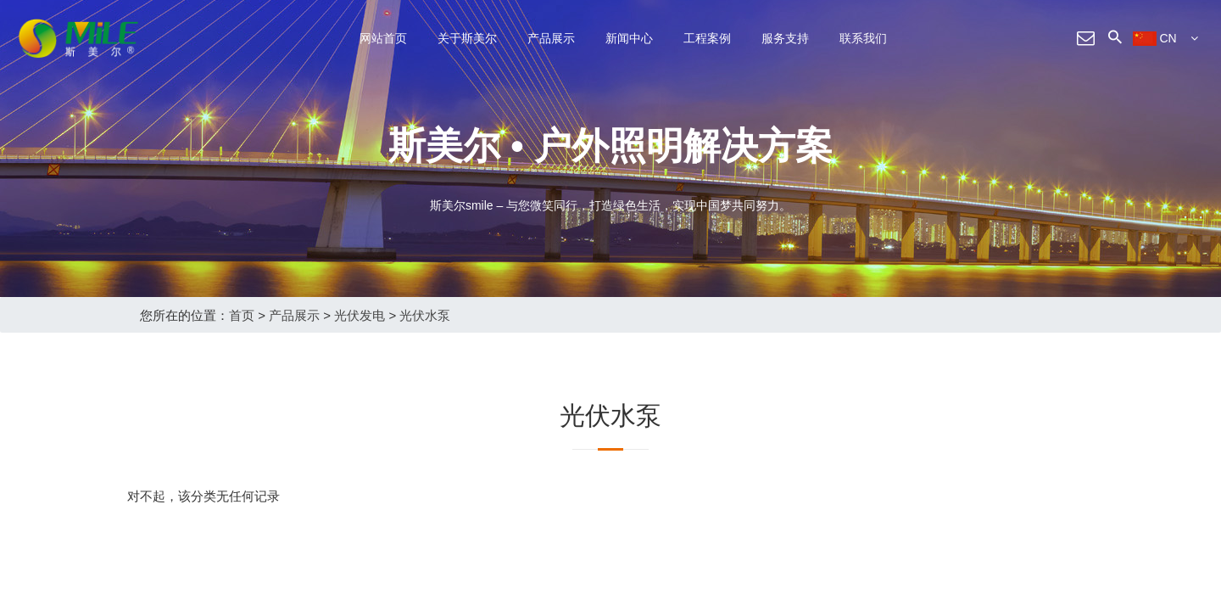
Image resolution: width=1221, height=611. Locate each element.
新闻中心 (629, 38)
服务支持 (785, 38)
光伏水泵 (424, 315)
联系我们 (863, 38)
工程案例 (707, 38)
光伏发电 (359, 315)
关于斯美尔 (467, 38)
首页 (241, 315)
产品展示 (551, 38)
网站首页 (383, 38)
